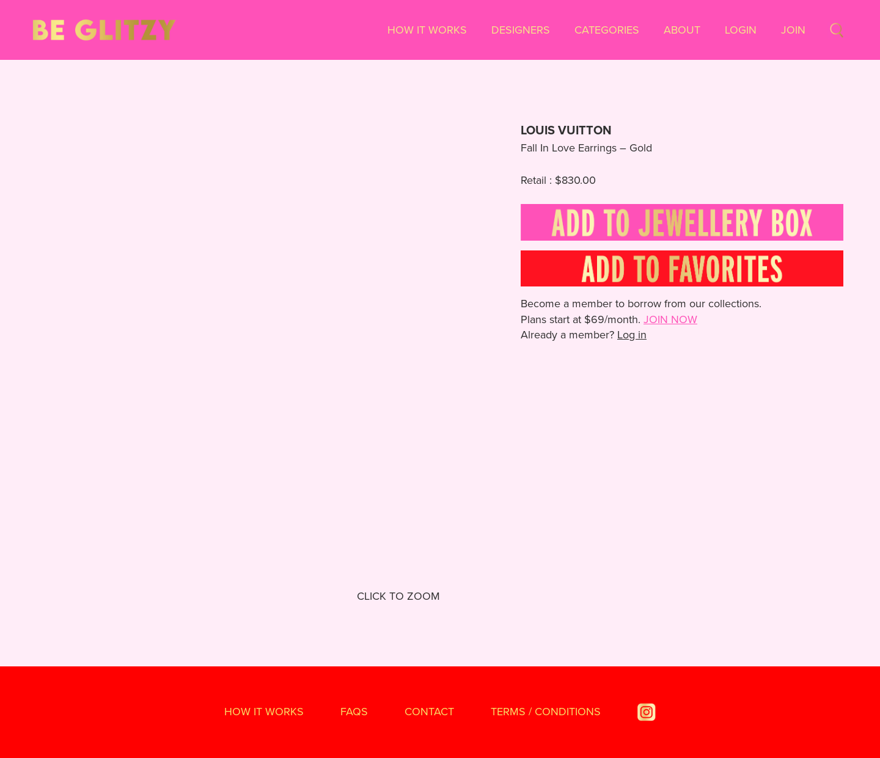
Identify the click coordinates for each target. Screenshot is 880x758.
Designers (520, 30)
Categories (606, 30)
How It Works (427, 30)
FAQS (354, 712)
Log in (632, 335)
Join (793, 30)
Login (741, 30)
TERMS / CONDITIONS (546, 712)
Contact (429, 712)
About (682, 30)
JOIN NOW (670, 319)
